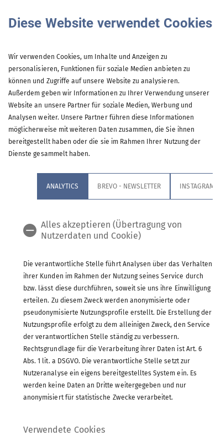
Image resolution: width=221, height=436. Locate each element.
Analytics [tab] (62, 186)
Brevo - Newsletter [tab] (129, 186)
